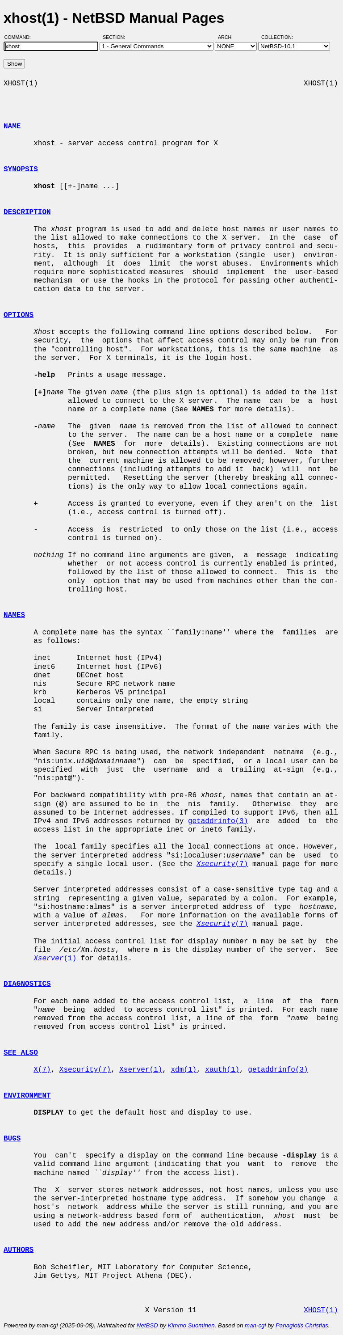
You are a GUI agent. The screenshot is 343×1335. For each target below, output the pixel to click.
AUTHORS (18, 1250)
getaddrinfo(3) (218, 821)
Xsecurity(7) (85, 1070)
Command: (20, 37)
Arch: (229, 37)
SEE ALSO (21, 1053)
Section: (116, 37)
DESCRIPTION (27, 212)
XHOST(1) (321, 1310)
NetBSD (147, 1325)
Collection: (277, 37)
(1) (54, 958)
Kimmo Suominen (190, 1325)
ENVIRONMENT (27, 1096)
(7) (222, 864)
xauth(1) (222, 1070)
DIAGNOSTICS (27, 984)
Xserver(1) (140, 1070)
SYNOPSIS (21, 169)
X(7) (41, 1070)
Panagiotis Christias (302, 1325)
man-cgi (255, 1325)
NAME (12, 126)
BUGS (12, 1139)
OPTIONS (18, 315)
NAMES (14, 615)
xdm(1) (184, 1070)
